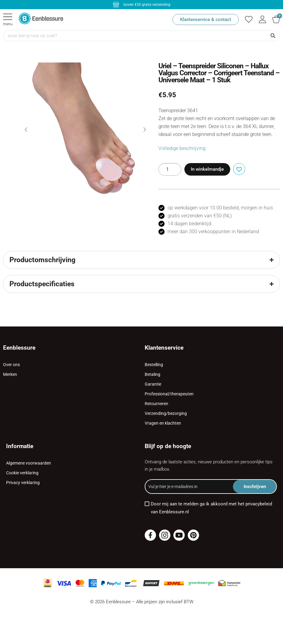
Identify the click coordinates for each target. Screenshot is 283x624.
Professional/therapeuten (169, 393)
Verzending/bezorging (166, 413)
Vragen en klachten (163, 423)
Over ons (11, 364)
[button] (238, 168)
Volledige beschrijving (181, 148)
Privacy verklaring (23, 482)
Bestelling (154, 364)
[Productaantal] (169, 169)
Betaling (152, 374)
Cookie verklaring (22, 472)
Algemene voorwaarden (28, 463)
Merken (10, 374)
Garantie (153, 384)
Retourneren (156, 403)
